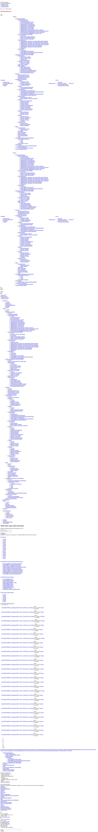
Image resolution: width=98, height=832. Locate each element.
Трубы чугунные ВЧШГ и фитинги (27, 37)
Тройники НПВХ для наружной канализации (12, 571)
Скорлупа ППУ (23, 59)
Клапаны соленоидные (25, 107)
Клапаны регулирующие (25, 106)
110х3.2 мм (87, 749)
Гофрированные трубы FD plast (27, 27)
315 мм (4, 549)
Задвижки (20, 80)
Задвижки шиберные (24, 85)
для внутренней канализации (19, 749)
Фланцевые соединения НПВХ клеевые (11, 589)
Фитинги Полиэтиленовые (21, 146)
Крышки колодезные (24, 128)
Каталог (14, 16)
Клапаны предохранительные (26, 105)
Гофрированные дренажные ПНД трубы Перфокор (31, 45)
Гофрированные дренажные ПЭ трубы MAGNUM (31, 46)
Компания (3, 80)
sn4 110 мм (92, 749)
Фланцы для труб (21, 122)
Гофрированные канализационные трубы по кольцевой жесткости (34, 31)
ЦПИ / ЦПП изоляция (22, 64)
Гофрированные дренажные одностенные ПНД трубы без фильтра (34, 43)
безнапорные (28, 749)
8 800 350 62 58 (5, 4)
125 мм (4, 540)
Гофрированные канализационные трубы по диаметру (31, 29)
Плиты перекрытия (22, 132)
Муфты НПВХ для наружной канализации (12, 565)
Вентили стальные (24, 113)
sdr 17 (24, 750)
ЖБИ (17, 126)
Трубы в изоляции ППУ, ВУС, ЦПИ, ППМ (24, 54)
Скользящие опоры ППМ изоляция (27, 71)
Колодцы (17, 73)
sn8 (41, 750)
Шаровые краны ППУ (25, 60)
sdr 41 (38, 750)
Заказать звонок (9, 517)
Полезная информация (8, 83)
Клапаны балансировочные (26, 100)
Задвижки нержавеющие (25, 83)
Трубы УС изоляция (24, 63)
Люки (19, 136)
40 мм (4, 551)
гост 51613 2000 (61, 750)
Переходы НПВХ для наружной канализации (12, 569)
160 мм (4, 542)
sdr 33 (32, 750)
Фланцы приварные (24, 125)
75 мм (4, 557)
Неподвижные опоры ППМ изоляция (28, 70)
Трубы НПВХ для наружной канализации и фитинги (31, 52)
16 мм (4, 541)
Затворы (20, 86)
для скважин (50, 749)
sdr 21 (27, 750)
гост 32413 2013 (68, 750)
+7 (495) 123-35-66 (4, 5)
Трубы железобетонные (23, 135)
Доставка (60, 82)
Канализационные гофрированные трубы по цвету (31, 33)
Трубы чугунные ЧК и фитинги (27, 38)
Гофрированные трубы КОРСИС (27, 24)
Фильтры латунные (24, 116)
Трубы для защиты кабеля (21, 149)
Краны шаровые (21, 96)
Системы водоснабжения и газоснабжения (25, 137)
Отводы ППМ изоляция (25, 68)
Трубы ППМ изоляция (25, 67)
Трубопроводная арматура (21, 79)
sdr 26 (30, 750)
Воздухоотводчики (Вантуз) (26, 109)
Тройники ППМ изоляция (25, 69)
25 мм (21, 141)
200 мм (4, 544)
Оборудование (19, 144)
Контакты (71, 83)
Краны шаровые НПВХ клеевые (10, 582)
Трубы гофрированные (23, 19)
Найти (2, 830)
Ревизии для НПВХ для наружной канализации (13, 570)
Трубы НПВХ (21, 49)
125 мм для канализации (17, 750)
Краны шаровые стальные (26, 97)
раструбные (3, 749)
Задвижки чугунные (24, 82)
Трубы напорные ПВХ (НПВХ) (27, 51)
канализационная (9, 749)
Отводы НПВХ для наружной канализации (12, 568)
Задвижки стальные (24, 81)
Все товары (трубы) (24, 20)
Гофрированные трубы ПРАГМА (27, 26)
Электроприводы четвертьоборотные (28, 95)
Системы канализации (20, 18)
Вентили (20, 110)
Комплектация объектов (63, 84)
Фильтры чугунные (24, 119)
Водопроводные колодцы (23, 74)
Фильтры (20, 115)
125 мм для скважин (8, 750)
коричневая (55, 750)
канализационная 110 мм (79, 749)
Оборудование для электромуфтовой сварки (27, 145)
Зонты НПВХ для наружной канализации (11, 564)
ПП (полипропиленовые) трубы (27, 22)
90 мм (4, 558)
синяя (46, 750)
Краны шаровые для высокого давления (28, 98)
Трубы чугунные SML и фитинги (27, 36)
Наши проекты (52, 83)
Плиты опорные (23, 130)
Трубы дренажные (22, 40)
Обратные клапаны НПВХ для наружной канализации (14, 567)
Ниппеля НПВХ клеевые (8, 584)
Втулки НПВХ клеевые (8, 579)
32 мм (21, 142)
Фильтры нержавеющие (25, 117)
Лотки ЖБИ (20, 131)
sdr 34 (35, 750)
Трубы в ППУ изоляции (25, 56)
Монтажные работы (62, 83)
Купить (42, 607)
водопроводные (70, 749)
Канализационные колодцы (24, 76)
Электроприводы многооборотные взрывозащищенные (32, 91)
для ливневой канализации (41, 749)
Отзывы (5, 85)
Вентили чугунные (24, 114)
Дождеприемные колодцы (23, 77)
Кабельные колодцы (22, 78)
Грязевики (22, 121)
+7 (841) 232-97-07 (6, 821)
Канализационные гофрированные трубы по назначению (32, 32)
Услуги (56, 80)
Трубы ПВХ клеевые (7, 588)
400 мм (4, 552)
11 (3, 745)
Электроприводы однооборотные (27, 92)
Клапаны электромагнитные (26, 108)
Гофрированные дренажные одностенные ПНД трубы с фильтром (34, 44)
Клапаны (20, 99)
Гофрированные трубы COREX (27, 28)
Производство (6, 82)
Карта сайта (3, 792)
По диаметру (23, 35)
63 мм (4, 556)
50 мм (4, 553)
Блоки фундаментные (22, 134)
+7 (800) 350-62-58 (4, 6)
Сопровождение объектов (63, 85)
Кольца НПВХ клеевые (8, 581)
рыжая (49, 750)
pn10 (44, 750)
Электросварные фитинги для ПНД (25, 148)
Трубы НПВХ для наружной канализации (12, 573)
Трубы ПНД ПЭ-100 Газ (23, 143)
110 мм (4, 539)
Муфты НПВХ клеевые (8, 583)
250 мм (4, 548)
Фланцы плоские (24, 123)
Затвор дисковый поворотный (26, 87)
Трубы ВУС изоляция (25, 62)
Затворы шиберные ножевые (26, 88)
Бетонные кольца (21, 127)
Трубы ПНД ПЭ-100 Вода (23, 139)
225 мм (4, 545)
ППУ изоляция (21, 55)
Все (4, 747)
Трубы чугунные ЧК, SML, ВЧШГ (25, 34)
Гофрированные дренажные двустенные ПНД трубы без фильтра (34, 41)
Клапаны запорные (24, 103)
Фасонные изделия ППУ (25, 58)
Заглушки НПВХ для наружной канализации (12, 563)
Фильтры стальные (24, 118)
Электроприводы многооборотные (27, 90)
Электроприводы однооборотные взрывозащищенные (31, 94)
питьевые (34, 749)
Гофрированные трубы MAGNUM (27, 25)
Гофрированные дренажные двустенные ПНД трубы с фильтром (34, 42)
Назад (7, 301)
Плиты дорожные (21, 133)
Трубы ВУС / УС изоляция (23, 61)
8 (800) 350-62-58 (5, 822)
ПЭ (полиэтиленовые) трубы (26, 23)
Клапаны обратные (24, 104)
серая (52, 750)
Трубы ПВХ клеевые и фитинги (27, 53)
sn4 (40, 750)
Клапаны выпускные (24, 101)
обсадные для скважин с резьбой (60, 749)
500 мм (4, 554)
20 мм (21, 140)
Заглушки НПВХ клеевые (8, 580)
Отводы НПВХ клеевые (8, 585)
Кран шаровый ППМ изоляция (27, 72)
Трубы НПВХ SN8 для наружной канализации (13, 572)
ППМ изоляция (21, 65)
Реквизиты (5, 84)
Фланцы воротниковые (25, 124)
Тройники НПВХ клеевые (8, 587)
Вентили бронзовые (24, 112)
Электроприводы (21, 89)
